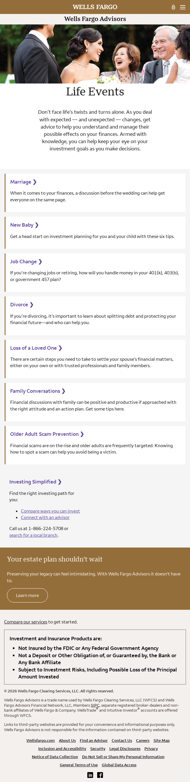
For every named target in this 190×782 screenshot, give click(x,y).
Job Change (26, 261)
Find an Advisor (94, 740)
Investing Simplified (35, 481)
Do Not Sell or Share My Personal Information (123, 756)
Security (97, 748)
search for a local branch (33, 535)
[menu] (182, 7)
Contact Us (122, 740)
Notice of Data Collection (55, 756)
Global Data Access (119, 764)
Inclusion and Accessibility (62, 748)
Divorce (22, 304)
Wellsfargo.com (40, 740)
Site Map (161, 740)
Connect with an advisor (45, 517)
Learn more (27, 595)
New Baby (24, 224)
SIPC (95, 705)
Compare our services (25, 622)
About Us (67, 740)
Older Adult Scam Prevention (47, 434)
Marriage (23, 181)
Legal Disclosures (124, 748)
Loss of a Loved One (36, 347)
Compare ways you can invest (50, 511)
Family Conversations (38, 391)
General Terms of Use (79, 764)
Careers (142, 740)
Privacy (151, 748)
